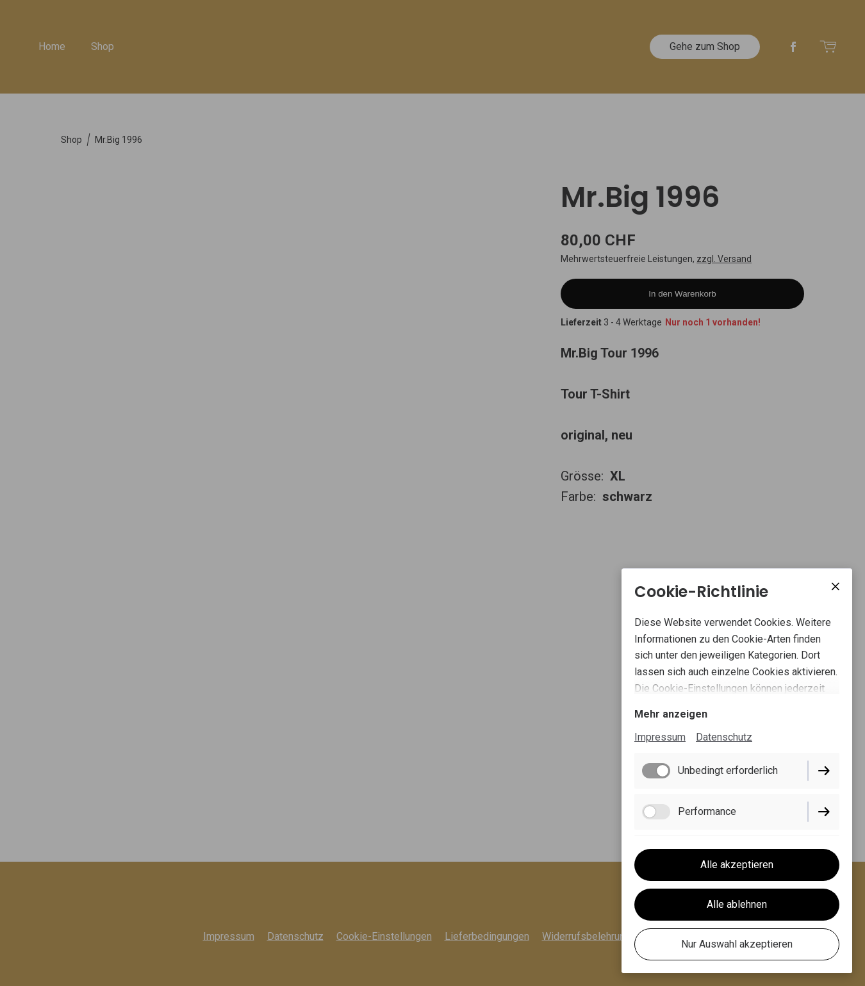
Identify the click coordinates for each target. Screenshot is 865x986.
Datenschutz (724, 737)
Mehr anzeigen (670, 714)
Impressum (660, 737)
